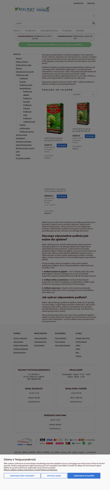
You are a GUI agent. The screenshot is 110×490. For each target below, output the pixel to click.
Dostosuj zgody (54, 476)
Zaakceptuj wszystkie (84, 475)
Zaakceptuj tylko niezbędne (22, 476)
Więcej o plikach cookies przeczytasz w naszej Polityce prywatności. (31, 470)
